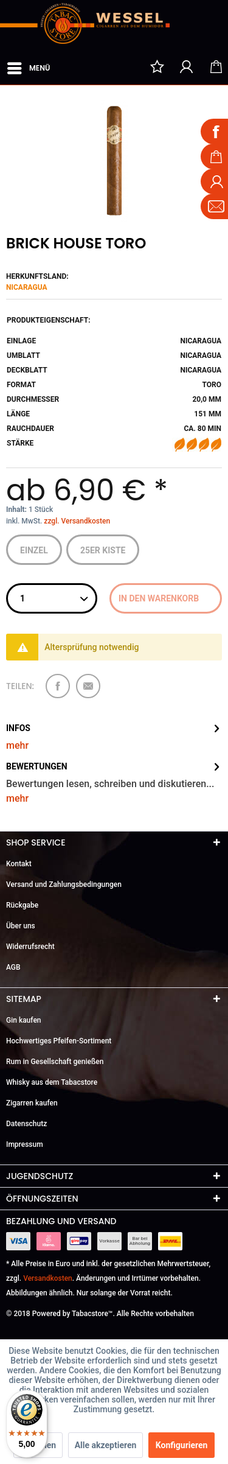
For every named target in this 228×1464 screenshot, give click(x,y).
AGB (13, 967)
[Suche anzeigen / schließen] (128, 66)
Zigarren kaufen (32, 1103)
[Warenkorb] (216, 66)
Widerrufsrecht (30, 946)
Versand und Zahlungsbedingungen (64, 884)
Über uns (20, 926)
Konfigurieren (182, 1445)
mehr (17, 745)
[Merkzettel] (157, 66)
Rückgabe (22, 905)
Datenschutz (26, 1123)
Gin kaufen (23, 1020)
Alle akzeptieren (106, 1445)
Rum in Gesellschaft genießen (54, 1061)
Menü (28, 65)
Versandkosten (47, 1278)
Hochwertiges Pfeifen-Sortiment (58, 1041)
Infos (18, 728)
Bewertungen (36, 766)
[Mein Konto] (186, 66)
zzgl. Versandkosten (77, 521)
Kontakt (19, 864)
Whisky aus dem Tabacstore (51, 1082)
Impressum (24, 1144)
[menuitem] (28, 65)
